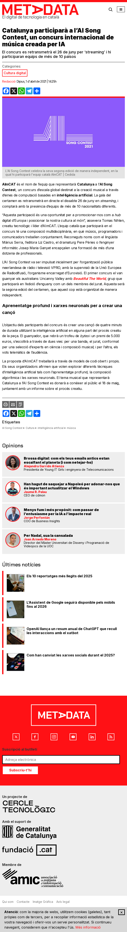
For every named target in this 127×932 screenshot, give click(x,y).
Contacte (23, 901)
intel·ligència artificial (51, 428)
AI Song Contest (12, 428)
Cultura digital (15, 73)
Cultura (30, 428)
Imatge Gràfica (43, 901)
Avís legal (63, 901)
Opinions (12, 445)
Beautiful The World (89, 278)
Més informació (88, 927)
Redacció (9, 81)
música (71, 428)
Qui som (7, 901)
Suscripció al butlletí (19, 749)
